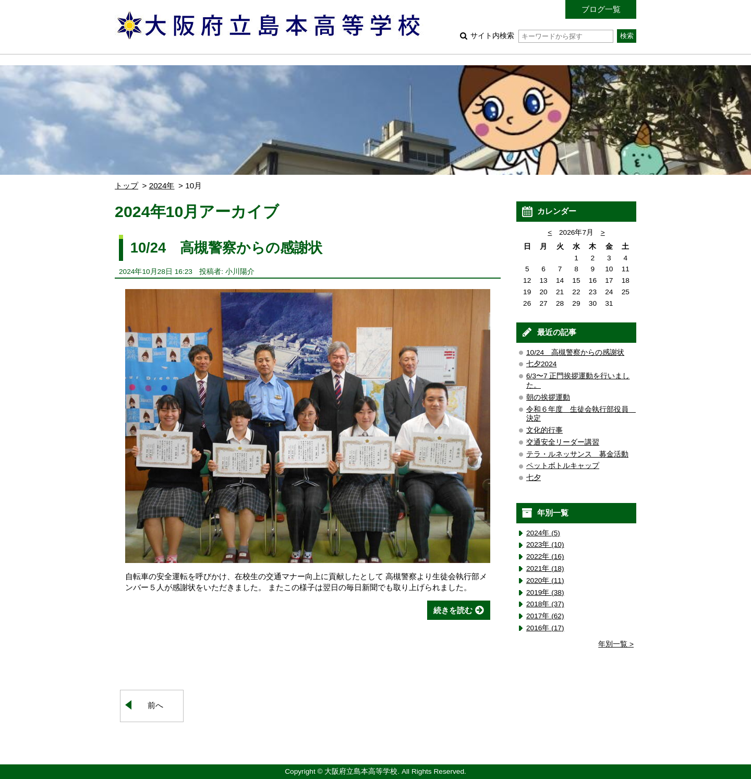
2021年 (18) (545, 568)
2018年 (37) (545, 604)
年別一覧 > (616, 644)
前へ (155, 705)
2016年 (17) (545, 628)
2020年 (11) (545, 580)
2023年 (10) (545, 544)
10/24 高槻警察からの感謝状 (226, 247)
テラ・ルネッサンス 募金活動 (577, 454)
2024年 (162, 185)
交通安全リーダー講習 (562, 442)
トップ (126, 185)
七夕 (533, 478)
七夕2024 (541, 364)
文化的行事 (544, 430)
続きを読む (453, 610)
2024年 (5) (543, 533)
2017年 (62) (545, 616)
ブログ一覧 (601, 9)
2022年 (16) (545, 556)
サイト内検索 (541, 36)
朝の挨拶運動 (548, 397)
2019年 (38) (545, 592)
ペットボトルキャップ (562, 466)
